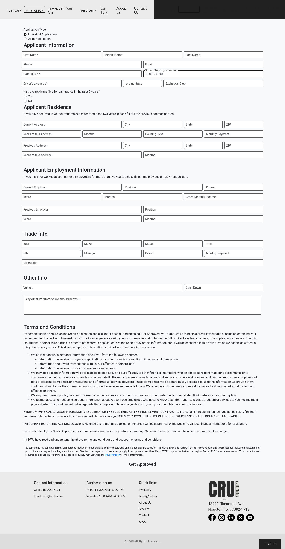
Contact (144, 515)
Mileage (89, 253)
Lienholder (30, 263)
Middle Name (113, 55)
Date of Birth (31, 74)
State (189, 124)
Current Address (34, 124)
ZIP (228, 124)
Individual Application (42, 34)
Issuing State (133, 83)
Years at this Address (37, 134)
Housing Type (154, 134)
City (127, 124)
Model (149, 243)
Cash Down (193, 287)
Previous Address (35, 145)
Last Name (193, 55)
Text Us (270, 543)
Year (26, 243)
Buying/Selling (148, 496)
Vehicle (28, 287)
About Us (145, 502)
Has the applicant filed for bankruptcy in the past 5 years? (62, 91)
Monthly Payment (217, 134)
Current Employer (34, 187)
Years (27, 197)
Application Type (35, 29)
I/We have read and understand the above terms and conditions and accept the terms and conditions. (95, 439)
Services (144, 508)
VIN (25, 253)
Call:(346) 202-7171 (47, 489)
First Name (30, 55)
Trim (209, 243)
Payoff (149, 253)
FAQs (142, 521)
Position (130, 187)
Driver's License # (35, 83)
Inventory (145, 489)
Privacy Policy (112, 454)
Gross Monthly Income (201, 197)
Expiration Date (175, 83)
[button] (34, 9)
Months (89, 134)
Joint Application (39, 39)
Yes (30, 96)
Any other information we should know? (51, 299)
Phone (27, 64)
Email (149, 64)
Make (88, 243)
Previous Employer (35, 209)
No (30, 101)
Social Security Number (160, 70)
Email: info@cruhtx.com (49, 496)
